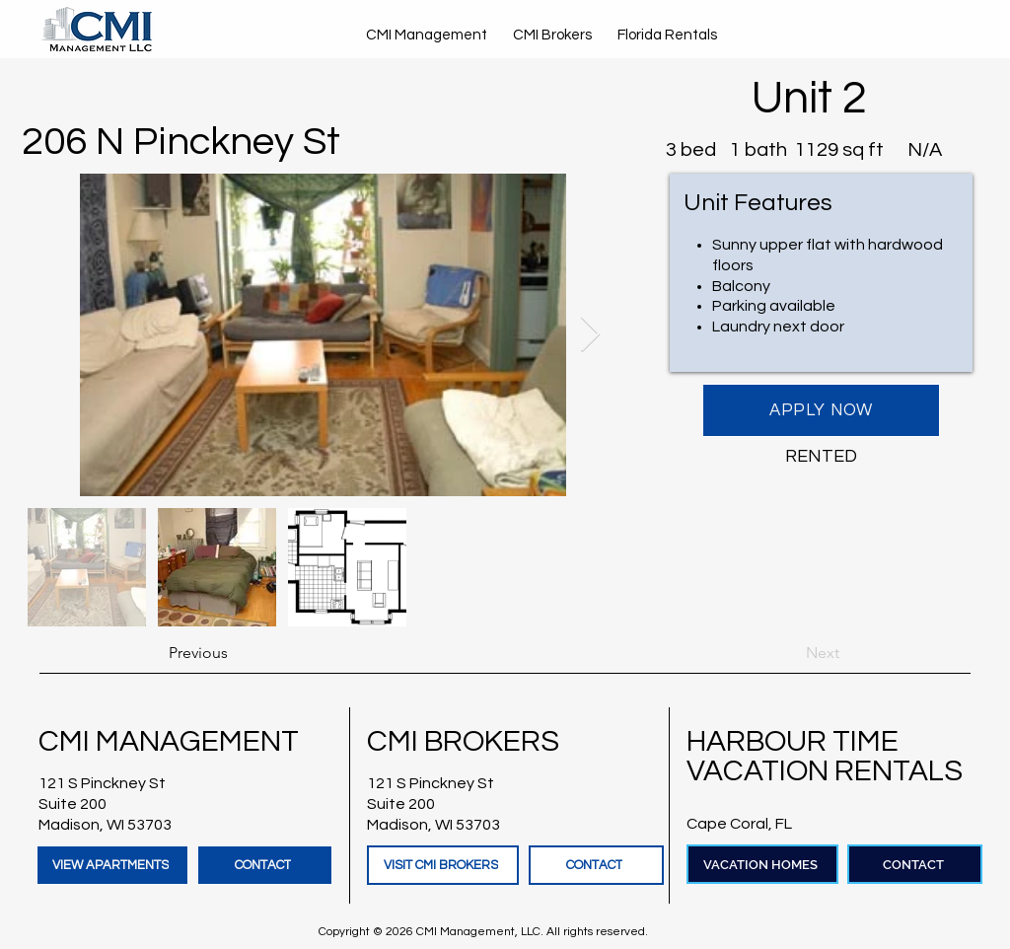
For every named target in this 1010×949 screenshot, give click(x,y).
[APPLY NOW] (821, 410)
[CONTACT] (264, 865)
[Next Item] (590, 335)
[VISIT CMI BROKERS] (443, 865)
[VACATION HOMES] (762, 864)
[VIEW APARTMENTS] (112, 865)
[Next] (790, 653)
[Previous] (234, 653)
